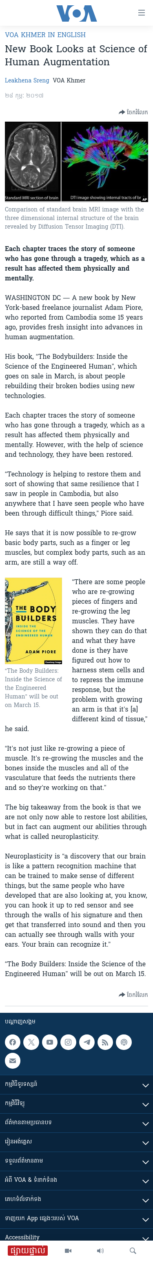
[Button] (133, 112)
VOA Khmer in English (45, 35)
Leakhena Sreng (27, 81)
